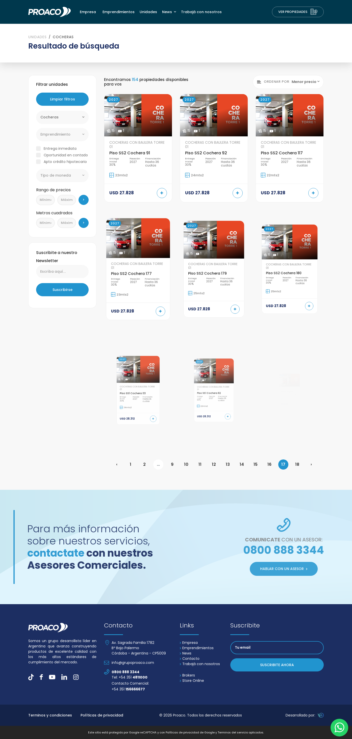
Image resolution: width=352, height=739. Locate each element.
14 (242, 464)
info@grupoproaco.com (133, 662)
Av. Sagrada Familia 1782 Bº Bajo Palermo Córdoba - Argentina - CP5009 (139, 647)
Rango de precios (53, 189)
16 (269, 464)
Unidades (148, 11)
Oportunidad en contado (66, 154)
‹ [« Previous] (116, 464)
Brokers (187, 674)
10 (186, 464)
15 (256, 464)
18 (297, 464)
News (167, 11)
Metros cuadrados (54, 212)
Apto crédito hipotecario (65, 161)
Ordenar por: (273, 81)
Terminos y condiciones (50, 714)
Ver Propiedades (297, 12)
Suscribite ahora (277, 664)
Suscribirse (62, 289)
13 (228, 464)
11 (200, 464)
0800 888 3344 (125, 671)
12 (214, 464)
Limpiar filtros (62, 98)
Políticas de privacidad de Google (190, 732)
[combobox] (62, 116)
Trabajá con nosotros (201, 11)
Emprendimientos (119, 11)
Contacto (189, 658)
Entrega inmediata (60, 148)
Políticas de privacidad (102, 714)
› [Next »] (311, 464)
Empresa (88, 11)
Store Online (192, 680)
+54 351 (128, 688)
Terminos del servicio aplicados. (241, 732)
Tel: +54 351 (129, 676)
